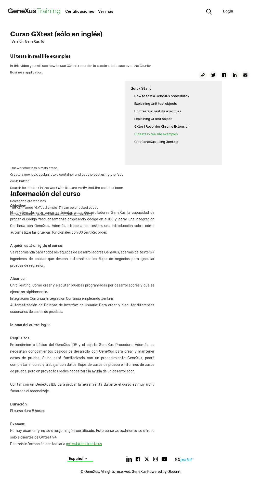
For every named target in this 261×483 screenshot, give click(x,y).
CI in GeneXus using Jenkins (156, 142)
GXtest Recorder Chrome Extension (162, 126)
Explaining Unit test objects (155, 103)
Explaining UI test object (153, 119)
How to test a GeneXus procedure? (161, 96)
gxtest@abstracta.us (84, 444)
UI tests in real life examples (156, 134)
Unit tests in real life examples (157, 111)
